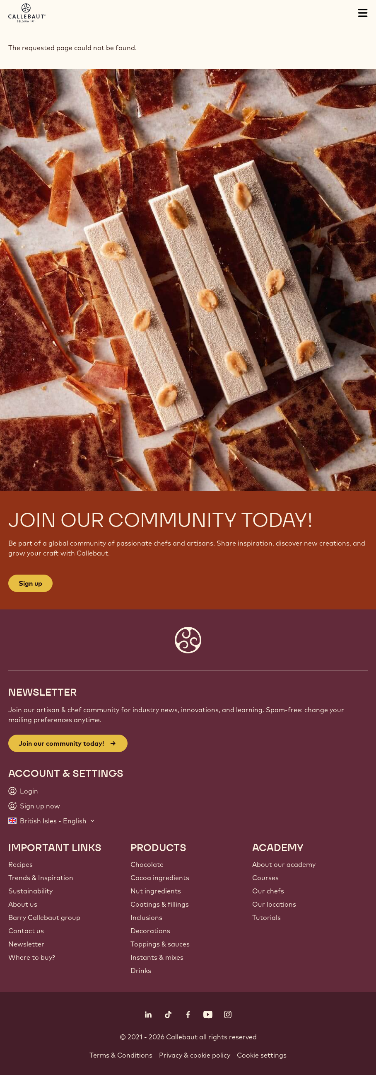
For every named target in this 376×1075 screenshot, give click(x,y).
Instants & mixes (156, 957)
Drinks (140, 970)
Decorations (150, 931)
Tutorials (266, 917)
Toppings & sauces (160, 944)
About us (22, 904)
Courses (265, 878)
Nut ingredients (155, 891)
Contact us (26, 931)
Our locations (274, 904)
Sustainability (30, 891)
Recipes (20, 864)
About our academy (284, 864)
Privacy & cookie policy (194, 1055)
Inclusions (146, 917)
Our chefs (268, 891)
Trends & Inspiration (40, 878)
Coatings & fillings (159, 904)
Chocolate (147, 864)
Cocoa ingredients (159, 878)
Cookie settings (262, 1055)
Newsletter (26, 944)
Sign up (30, 583)
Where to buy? (31, 957)
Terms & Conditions (120, 1055)
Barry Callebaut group (44, 917)
